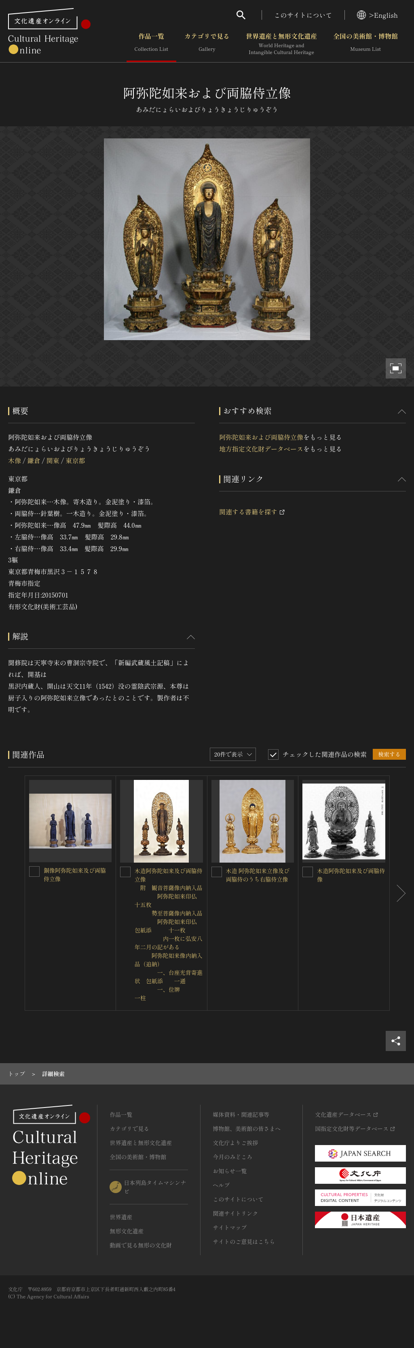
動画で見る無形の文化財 (141, 1245)
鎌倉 (33, 460)
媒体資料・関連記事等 (241, 1114)
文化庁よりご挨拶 (235, 1143)
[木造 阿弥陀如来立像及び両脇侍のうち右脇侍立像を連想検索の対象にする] (216, 872)
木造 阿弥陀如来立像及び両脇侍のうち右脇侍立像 (258, 875)
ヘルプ (221, 1185)
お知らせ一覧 (230, 1171)
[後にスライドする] (398, 893)
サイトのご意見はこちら (244, 1241)
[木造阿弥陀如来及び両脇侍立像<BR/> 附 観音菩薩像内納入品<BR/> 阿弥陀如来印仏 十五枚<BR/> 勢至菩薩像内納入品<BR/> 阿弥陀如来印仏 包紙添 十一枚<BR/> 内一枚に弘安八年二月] (125, 872)
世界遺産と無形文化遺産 (281, 44)
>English (377, 15)
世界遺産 (121, 1217)
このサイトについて (303, 15)
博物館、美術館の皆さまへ (247, 1128)
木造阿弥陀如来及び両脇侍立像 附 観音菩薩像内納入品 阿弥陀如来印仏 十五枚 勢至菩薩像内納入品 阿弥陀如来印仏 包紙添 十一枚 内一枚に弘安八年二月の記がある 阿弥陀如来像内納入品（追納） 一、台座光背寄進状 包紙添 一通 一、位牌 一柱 (188, 934)
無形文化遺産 (127, 1231)
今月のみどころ (232, 1157)
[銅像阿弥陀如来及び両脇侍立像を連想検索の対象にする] (34, 871)
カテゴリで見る (207, 44)
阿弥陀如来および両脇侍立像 (261, 437)
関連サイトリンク (235, 1213)
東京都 (75, 460)
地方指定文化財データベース (261, 449)
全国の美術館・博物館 (365, 44)
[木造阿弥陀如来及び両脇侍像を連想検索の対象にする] (307, 872)
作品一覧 (151, 44)
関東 (52, 460)
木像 (14, 460)
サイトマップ (230, 1227)
